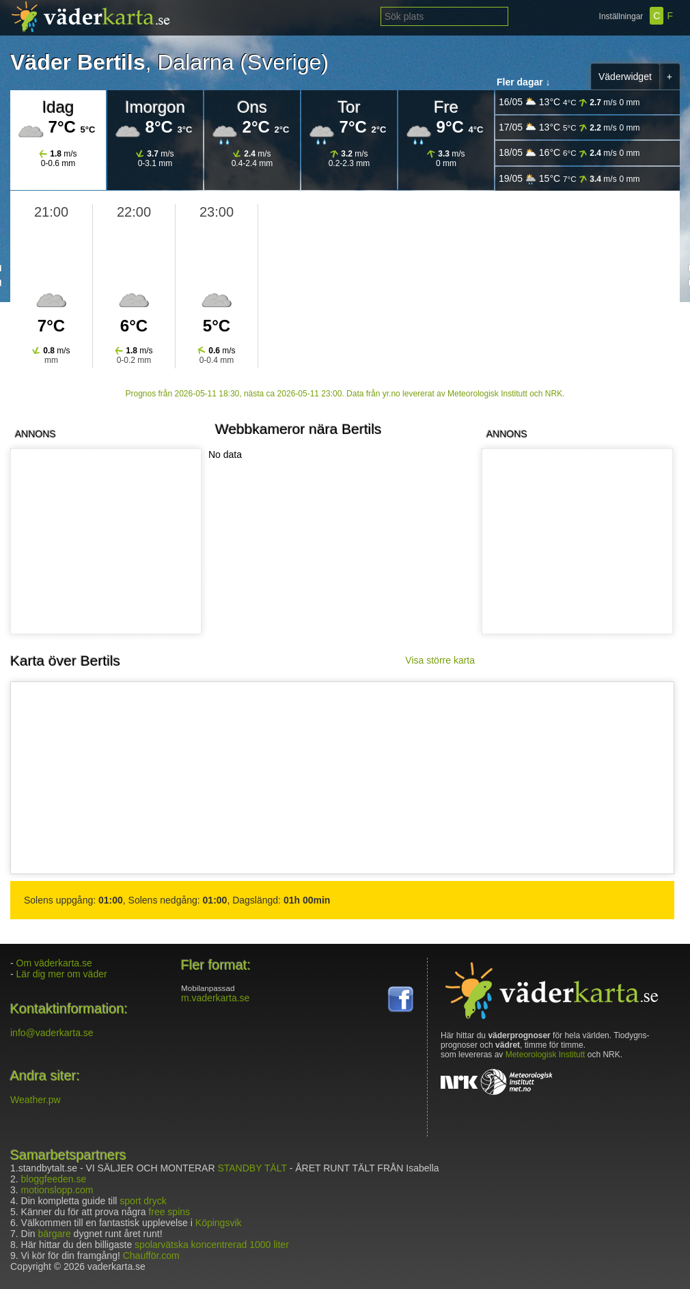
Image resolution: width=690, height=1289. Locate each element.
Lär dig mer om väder (61, 973)
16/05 (569, 102)
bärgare (54, 1233)
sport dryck (143, 1200)
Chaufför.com (151, 1255)
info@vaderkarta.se (52, 1032)
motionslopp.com (57, 1189)
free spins (169, 1211)
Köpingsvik (218, 1222)
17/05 (569, 127)
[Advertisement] (574, 541)
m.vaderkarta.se (215, 997)
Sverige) (288, 62)
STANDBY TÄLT (251, 1168)
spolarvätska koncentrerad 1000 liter (212, 1244)
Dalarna (195, 62)
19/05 (569, 179)
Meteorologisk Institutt (545, 1054)
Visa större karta (440, 660)
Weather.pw (35, 1099)
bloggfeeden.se (54, 1178)
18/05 (569, 153)
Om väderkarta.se (54, 963)
